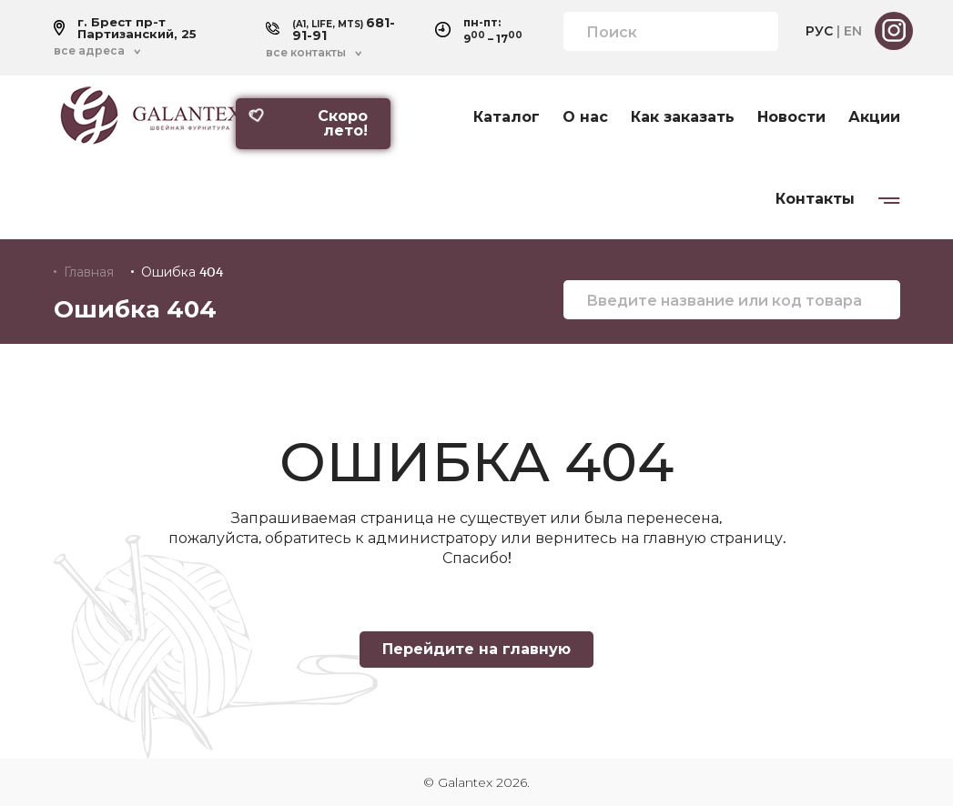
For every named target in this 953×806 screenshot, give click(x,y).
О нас (585, 117)
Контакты (815, 199)
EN (853, 31)
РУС (819, 31)
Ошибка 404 (182, 272)
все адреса (89, 50)
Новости (791, 117)
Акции (874, 117)
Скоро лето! (307, 123)
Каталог (506, 117)
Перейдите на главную (476, 649)
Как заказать (683, 117)
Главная (89, 272)
